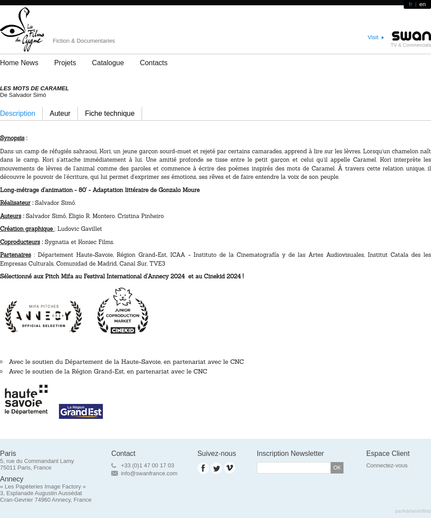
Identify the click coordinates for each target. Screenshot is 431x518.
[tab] (21, 113)
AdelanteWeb (416, 511)
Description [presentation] (17, 113)
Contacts (154, 63)
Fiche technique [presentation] (110, 113)
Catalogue (108, 63)
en (423, 4)
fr (411, 4)
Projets (65, 63)
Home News (19, 63)
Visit (373, 37)
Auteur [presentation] (60, 113)
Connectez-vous (387, 465)
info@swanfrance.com (149, 473)
